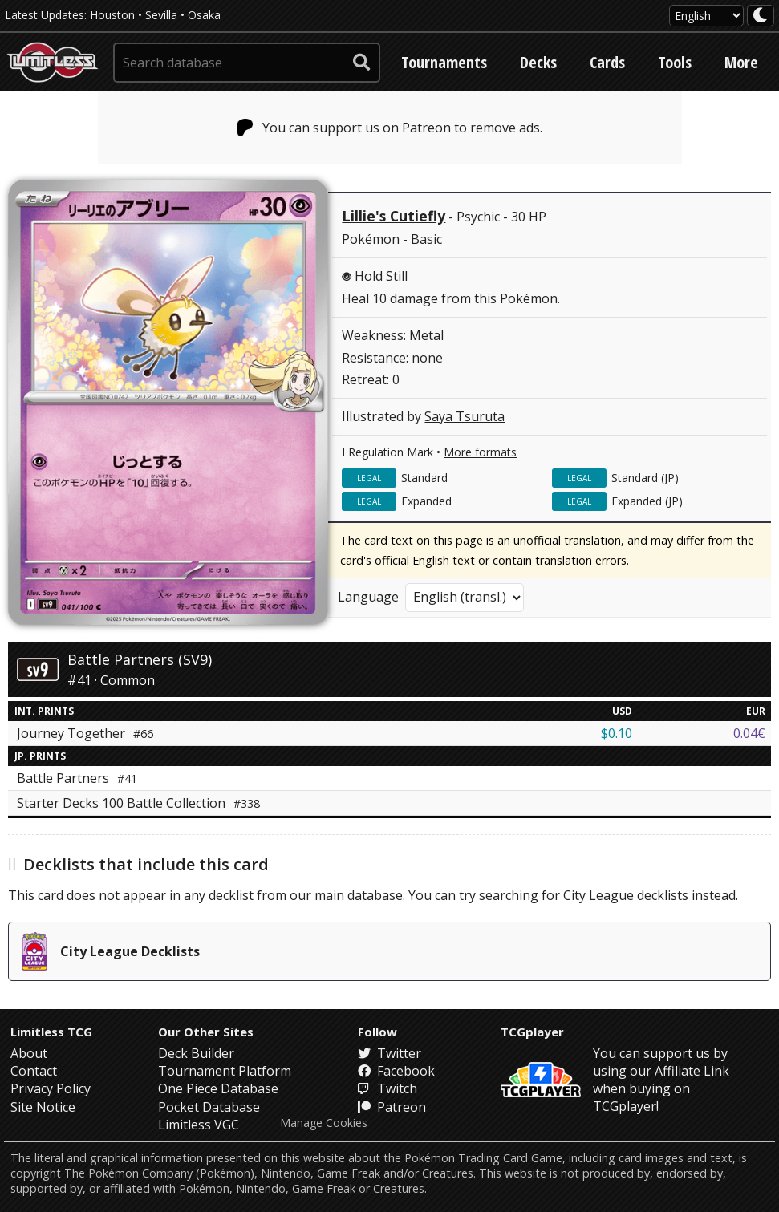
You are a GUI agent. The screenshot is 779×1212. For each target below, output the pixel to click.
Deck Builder (196, 1053)
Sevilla (161, 14)
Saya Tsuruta (464, 416)
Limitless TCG (51, 1032)
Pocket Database (209, 1107)
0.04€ (749, 733)
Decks (538, 62)
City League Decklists (111, 951)
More (741, 62)
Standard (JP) (645, 477)
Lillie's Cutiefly (393, 215)
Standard (424, 477)
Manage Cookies (323, 1123)
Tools (675, 62)
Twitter (389, 1053)
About (28, 1053)
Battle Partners (77, 778)
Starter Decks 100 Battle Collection (138, 803)
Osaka (204, 14)
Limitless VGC (198, 1124)
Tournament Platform (224, 1071)
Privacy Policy (50, 1088)
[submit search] (362, 62)
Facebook (396, 1071)
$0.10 (616, 733)
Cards (607, 62)
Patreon (392, 1107)
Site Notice (42, 1107)
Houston (112, 14)
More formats (480, 452)
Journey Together (85, 733)
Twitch (387, 1088)
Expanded (426, 501)
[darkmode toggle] (760, 15)
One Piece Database (218, 1088)
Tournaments (444, 62)
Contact (33, 1071)
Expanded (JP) (647, 501)
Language (368, 597)
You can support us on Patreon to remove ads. (389, 127)
